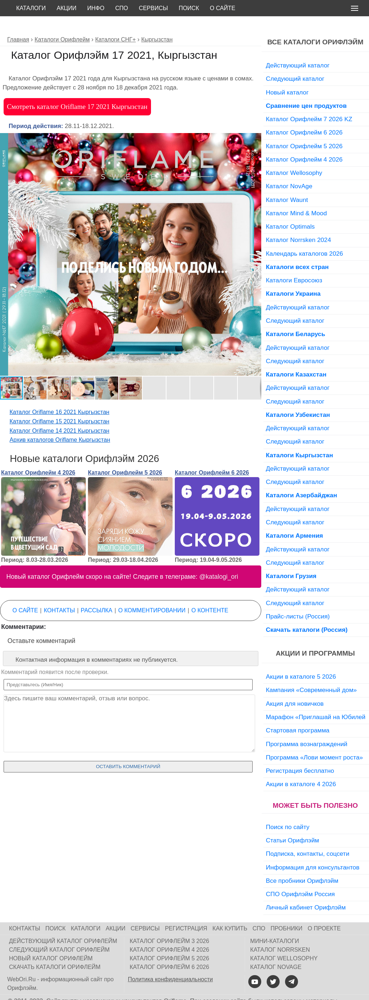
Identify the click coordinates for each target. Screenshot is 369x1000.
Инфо (96, 8)
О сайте (222, 8)
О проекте (324, 912)
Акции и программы (315, 637)
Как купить (230, 912)
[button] (255, 123)
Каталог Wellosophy (294, 156)
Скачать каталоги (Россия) (307, 613)
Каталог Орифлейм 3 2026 (169, 925)
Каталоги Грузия (291, 559)
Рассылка (96, 594)
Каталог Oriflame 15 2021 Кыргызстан (60, 405)
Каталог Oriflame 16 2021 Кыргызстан (60, 396)
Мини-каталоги (274, 925)
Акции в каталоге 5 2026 (301, 660)
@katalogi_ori (218, 560)
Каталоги (31, 8)
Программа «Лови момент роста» (314, 741)
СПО (121, 8)
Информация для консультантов (313, 851)
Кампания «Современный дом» (311, 673)
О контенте (209, 594)
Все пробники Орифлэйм (302, 864)
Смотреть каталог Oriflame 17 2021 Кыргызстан (77, 90)
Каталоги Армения (294, 519)
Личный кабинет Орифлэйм (306, 891)
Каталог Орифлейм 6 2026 (212, 456)
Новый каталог (287, 76)
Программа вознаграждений (306, 727)
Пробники (287, 912)
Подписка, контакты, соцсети (308, 837)
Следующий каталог (295, 62)
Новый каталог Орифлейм (51, 942)
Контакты (59, 594)
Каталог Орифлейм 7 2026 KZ (309, 102)
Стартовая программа (297, 714)
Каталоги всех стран (297, 250)
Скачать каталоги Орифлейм (55, 951)
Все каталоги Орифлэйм (315, 26)
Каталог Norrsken (280, 933)
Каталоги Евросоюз (294, 264)
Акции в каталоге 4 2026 (301, 767)
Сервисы (153, 8)
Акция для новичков (295, 687)
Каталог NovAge (289, 169)
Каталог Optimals (290, 210)
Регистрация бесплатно (300, 754)
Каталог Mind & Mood (296, 197)
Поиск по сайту (288, 810)
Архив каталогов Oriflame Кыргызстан (60, 423)
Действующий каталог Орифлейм (63, 925)
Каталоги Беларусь (295, 317)
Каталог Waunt (287, 183)
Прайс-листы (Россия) (298, 600)
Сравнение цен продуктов (306, 89)
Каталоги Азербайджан (301, 479)
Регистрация (186, 912)
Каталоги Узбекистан (298, 398)
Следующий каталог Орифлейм (59, 933)
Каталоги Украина (293, 277)
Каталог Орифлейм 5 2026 (125, 456)
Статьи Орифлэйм (292, 824)
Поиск (189, 8)
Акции (66, 8)
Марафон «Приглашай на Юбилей (316, 700)
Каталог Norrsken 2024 (298, 223)
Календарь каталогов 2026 (304, 237)
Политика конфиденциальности (170, 963)
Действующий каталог (298, 49)
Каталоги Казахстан (296, 358)
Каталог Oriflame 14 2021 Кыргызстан (60, 414)
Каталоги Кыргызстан (299, 438)
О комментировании (152, 594)
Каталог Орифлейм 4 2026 (38, 456)
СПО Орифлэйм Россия (300, 877)
